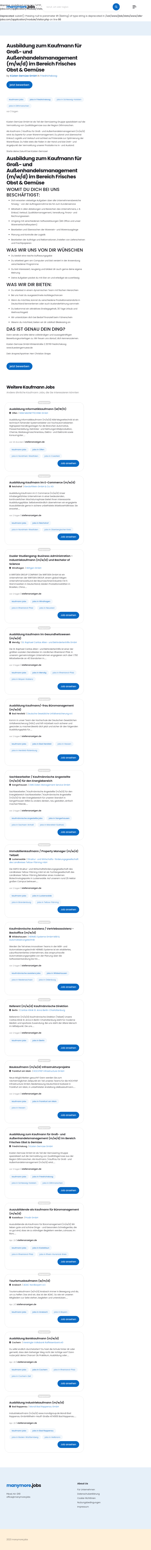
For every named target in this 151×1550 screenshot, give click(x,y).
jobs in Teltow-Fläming (48, 902)
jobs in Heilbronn (52, 1437)
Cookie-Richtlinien (86, 1498)
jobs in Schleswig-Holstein (69, 99)
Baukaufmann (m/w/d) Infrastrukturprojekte (39, 1067)
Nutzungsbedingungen (89, 1502)
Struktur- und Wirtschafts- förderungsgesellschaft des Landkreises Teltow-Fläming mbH (43, 861)
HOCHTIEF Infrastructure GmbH (48, 1071)
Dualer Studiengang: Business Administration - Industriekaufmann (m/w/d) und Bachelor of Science (41, 560)
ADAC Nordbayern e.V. (34, 1284)
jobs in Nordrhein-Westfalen (25, 456)
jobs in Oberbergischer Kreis (58, 529)
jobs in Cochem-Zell (21, 1376)
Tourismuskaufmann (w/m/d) (29, 1281)
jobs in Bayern (60, 1312)
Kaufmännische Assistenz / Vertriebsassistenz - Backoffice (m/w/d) (41, 930)
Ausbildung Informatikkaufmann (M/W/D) (37, 409)
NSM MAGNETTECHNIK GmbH (34, 413)
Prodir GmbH (31, 1217)
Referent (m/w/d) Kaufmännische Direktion (38, 1006)
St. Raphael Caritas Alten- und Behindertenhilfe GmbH (49, 642)
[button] (134, 6)
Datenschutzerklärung (88, 1493)
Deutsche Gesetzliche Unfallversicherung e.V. (50, 713)
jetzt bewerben (19, 85)
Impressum (83, 1506)
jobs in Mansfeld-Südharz (52, 824)
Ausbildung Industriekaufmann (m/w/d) (36, 1402)
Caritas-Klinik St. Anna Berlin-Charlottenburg (42, 1010)
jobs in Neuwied (47, 607)
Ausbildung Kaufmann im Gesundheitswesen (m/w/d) (39, 636)
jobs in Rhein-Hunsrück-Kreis (53, 1254)
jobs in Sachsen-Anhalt (23, 824)
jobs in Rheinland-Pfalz (22, 607)
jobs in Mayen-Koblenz (22, 679)
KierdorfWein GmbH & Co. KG (39, 486)
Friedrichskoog (48, 75)
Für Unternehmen (86, 1489)
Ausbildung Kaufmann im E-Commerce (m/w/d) (42, 482)
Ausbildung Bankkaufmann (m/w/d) (34, 1338)
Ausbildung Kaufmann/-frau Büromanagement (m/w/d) (41, 707)
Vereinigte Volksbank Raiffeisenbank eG (43, 1342)
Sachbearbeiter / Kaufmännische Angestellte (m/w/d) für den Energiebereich (39, 779)
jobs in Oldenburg (47, 979)
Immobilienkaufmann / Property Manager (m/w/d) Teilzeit (43, 853)
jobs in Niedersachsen (22, 979)
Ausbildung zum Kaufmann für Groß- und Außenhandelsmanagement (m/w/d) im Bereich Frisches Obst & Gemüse (42, 1138)
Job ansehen (68, 463)
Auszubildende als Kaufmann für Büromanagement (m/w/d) (44, 1211)
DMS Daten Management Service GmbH (49, 784)
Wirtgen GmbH (33, 567)
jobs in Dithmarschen (19, 105)
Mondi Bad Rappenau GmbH (44, 1406)
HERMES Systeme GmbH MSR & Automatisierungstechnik (34, 938)
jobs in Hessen (64, 743)
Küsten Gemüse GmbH (23, 75)
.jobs (20, 6)
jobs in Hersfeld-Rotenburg (24, 750)
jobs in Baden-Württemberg (25, 1437)
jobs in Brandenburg (21, 902)
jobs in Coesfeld (52, 456)
